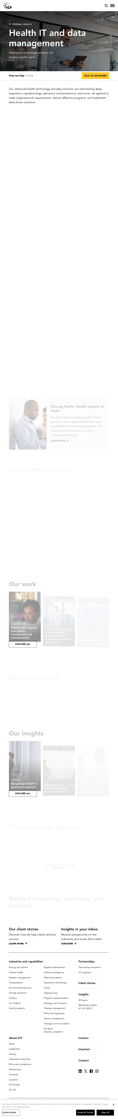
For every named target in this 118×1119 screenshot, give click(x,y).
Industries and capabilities (27, 961)
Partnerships (88, 961)
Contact (85, 1060)
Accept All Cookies (85, 1112)
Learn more (18, 943)
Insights (85, 994)
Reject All (105, 1112)
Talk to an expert (95, 75)
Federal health (20, 24)
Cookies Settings (9, 1112)
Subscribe (68, 943)
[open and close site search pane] (106, 5)
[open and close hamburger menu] (112, 5)
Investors (86, 1049)
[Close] (113, 1104)
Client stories (88, 983)
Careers (85, 1038)
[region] (59, 1109)
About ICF (17, 1038)
